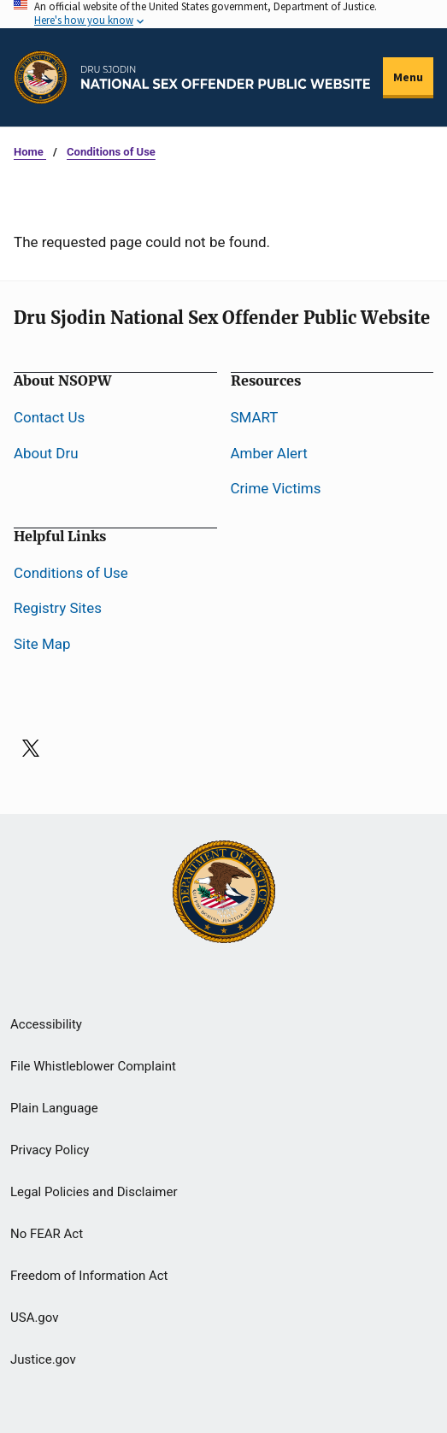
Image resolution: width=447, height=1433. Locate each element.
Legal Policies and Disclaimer (93, 1192)
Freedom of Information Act (89, 1275)
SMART (255, 417)
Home (30, 151)
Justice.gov (43, 1359)
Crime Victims (276, 488)
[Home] (225, 77)
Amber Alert (269, 453)
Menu (408, 77)
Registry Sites (58, 607)
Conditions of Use (111, 151)
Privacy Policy (49, 1150)
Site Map (42, 643)
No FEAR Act (46, 1233)
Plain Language (54, 1108)
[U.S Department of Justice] (224, 893)
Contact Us (49, 417)
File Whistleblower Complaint (93, 1066)
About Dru (46, 453)
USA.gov (34, 1317)
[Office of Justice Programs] (41, 77)
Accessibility (46, 1024)
